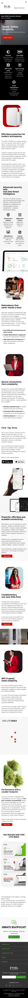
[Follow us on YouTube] (10, 985)
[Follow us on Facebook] (6, 985)
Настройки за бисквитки (14, 995)
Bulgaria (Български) (19, 8)
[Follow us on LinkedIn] (13, 985)
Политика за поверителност (14, 994)
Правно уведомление (9, 993)
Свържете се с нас (14, 936)
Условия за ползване (19, 993)
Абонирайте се (21, 977)
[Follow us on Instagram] (21, 985)
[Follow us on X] (17, 985)
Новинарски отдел (7, 953)
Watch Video (8, 37)
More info (7, 556)
